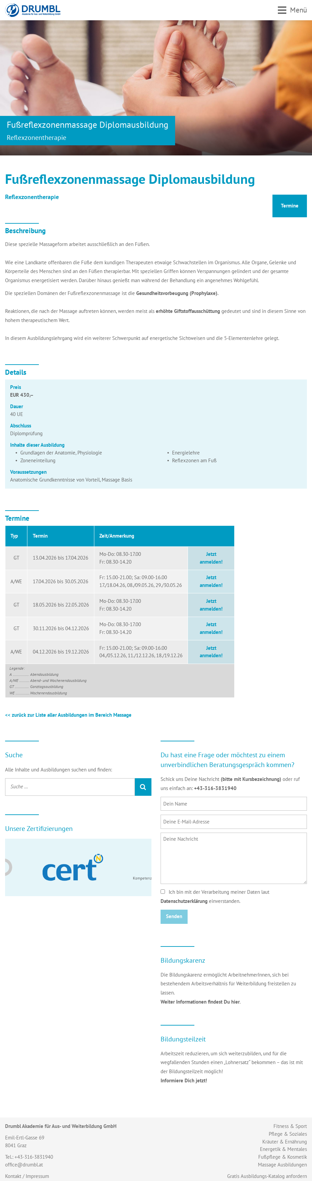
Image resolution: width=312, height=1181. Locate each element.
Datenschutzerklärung (184, 901)
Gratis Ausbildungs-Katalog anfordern (267, 1176)
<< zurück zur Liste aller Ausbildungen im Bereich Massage (68, 715)
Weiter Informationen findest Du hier (200, 1002)
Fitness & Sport (290, 1126)
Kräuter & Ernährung (284, 1141)
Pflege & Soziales (288, 1134)
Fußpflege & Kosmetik (282, 1157)
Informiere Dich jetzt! (184, 1080)
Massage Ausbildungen (282, 1164)
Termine (289, 205)
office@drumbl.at (24, 1164)
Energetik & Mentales (283, 1149)
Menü (298, 10)
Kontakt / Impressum (27, 1176)
